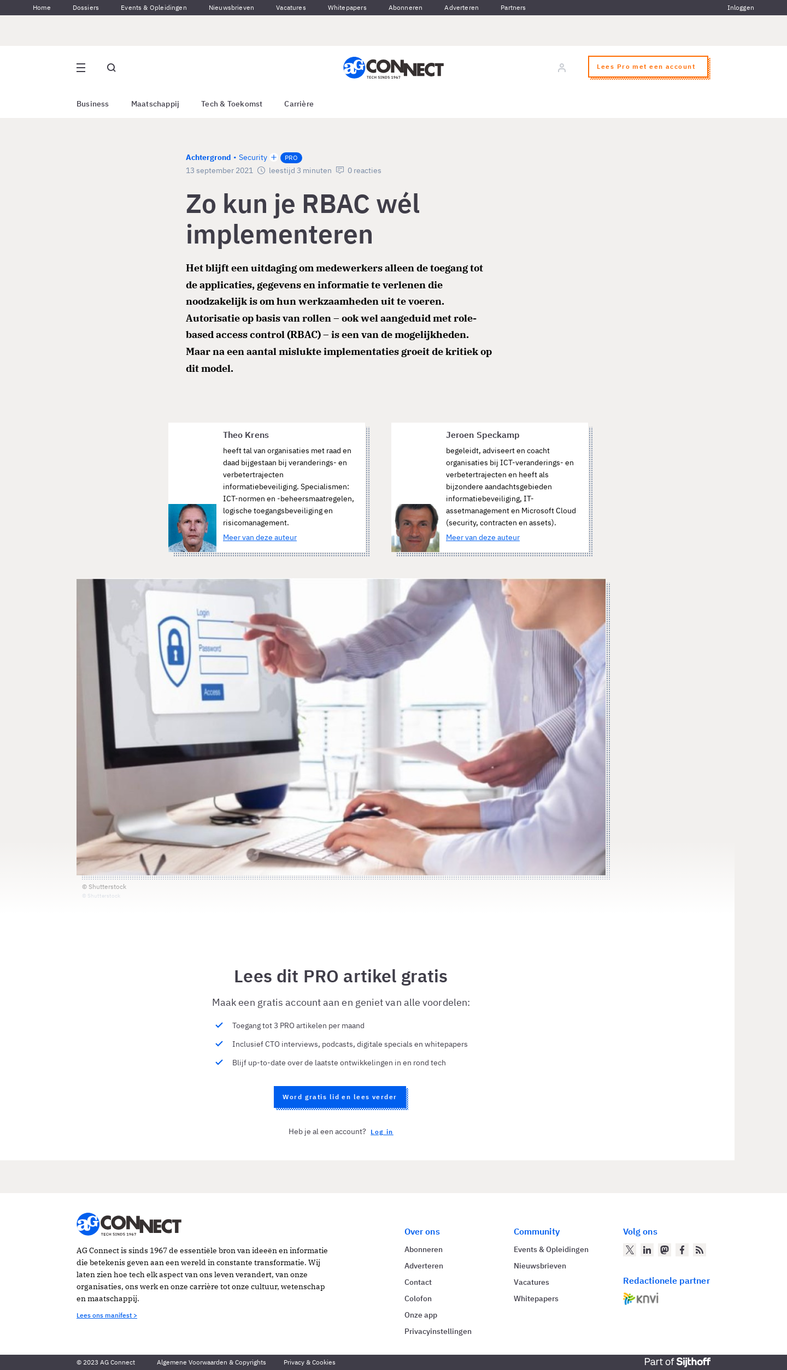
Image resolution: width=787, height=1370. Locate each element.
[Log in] (561, 67)
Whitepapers (347, 7)
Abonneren (406, 7)
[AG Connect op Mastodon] (664, 1249)
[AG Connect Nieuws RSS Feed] (699, 1249)
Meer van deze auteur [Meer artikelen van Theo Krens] (260, 537)
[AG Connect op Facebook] (682, 1249)
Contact (418, 1282)
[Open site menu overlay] (81, 67)
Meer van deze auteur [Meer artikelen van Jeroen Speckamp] (483, 537)
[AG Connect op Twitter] (629, 1249)
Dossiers (86, 7)
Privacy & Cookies (310, 1362)
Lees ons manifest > (107, 1315)
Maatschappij (155, 104)
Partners (513, 7)
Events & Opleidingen (154, 7)
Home (42, 7)
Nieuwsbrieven (231, 7)
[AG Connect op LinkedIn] (647, 1249)
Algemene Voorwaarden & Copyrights (211, 1362)
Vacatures (291, 7)
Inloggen (740, 7)
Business (93, 104)
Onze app (420, 1315)
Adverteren (461, 7)
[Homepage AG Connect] (393, 68)
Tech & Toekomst (231, 104)
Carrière (299, 104)
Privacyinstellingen (438, 1331)
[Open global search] (111, 67)
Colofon (418, 1298)
